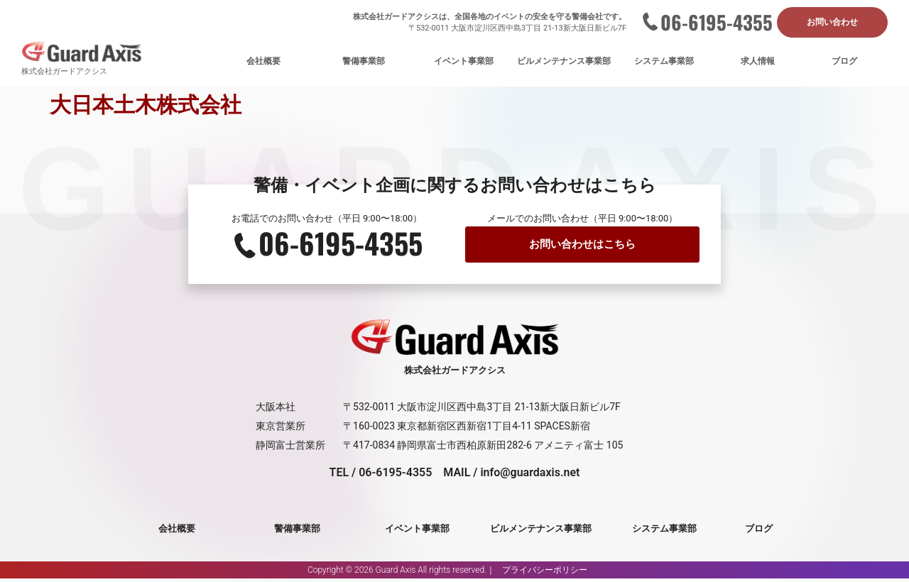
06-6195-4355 (716, 23)
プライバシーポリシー (544, 573)
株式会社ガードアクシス (64, 72)
